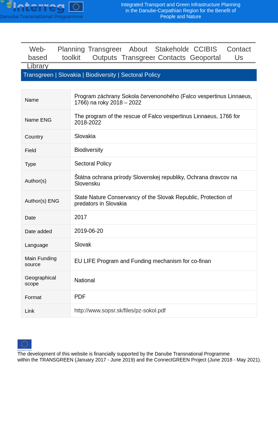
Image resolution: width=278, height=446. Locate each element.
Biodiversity (102, 75)
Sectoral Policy (140, 75)
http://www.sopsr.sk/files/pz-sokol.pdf (120, 310)
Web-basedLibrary (37, 57)
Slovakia (70, 75)
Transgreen (38, 75)
